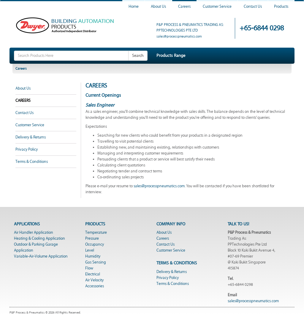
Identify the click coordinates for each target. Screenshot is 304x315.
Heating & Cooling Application (39, 238)
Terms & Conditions (31, 161)
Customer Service (217, 6)
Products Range (170, 55)
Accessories (94, 286)
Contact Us (253, 6)
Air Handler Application (33, 232)
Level (89, 250)
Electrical (92, 274)
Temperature (96, 232)
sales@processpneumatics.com (179, 36)
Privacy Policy (26, 149)
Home (134, 6)
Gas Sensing (95, 262)
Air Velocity (94, 280)
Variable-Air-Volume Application (41, 256)
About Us (158, 6)
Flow (89, 268)
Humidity (92, 256)
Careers (184, 6)
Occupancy (94, 244)
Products (281, 6)
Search (138, 55)
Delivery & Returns (30, 137)
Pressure (92, 238)
